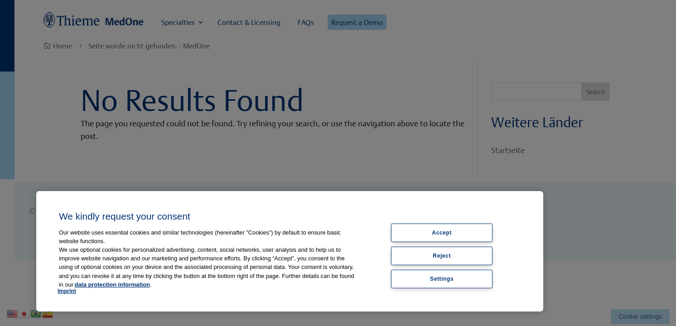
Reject (442, 255)
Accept (442, 233)
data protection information (112, 284)
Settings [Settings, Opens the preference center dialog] (442, 278)
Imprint (67, 291)
